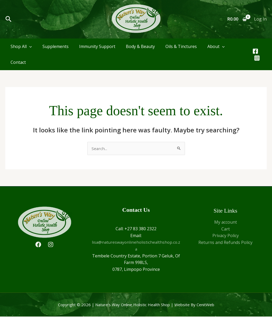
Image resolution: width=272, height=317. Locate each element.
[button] (8, 19)
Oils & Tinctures (181, 46)
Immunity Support (97, 46)
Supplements (55, 46)
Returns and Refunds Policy (225, 243)
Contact (18, 62)
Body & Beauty (140, 46)
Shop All (21, 46)
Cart (225, 229)
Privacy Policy (225, 236)
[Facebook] (255, 51)
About (216, 46)
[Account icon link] (260, 19)
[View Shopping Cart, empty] (237, 19)
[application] (29, 46)
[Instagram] (257, 58)
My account (225, 222)
